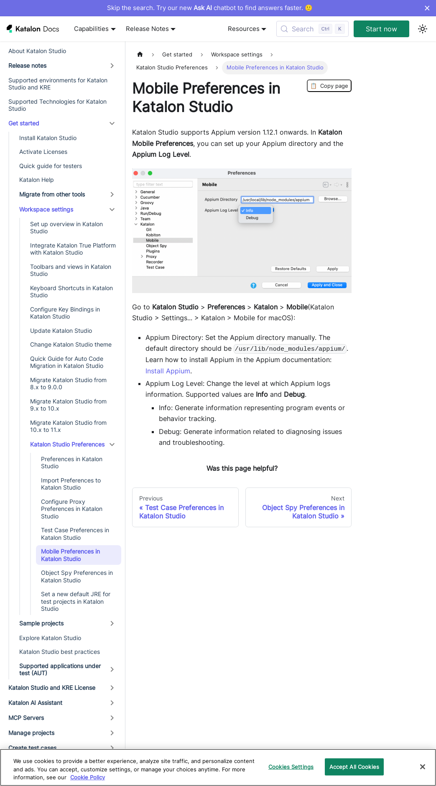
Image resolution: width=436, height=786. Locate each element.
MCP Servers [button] (26, 717)
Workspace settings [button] (46, 209)
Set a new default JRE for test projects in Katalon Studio (75, 601)
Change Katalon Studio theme (71, 344)
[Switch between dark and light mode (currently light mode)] (422, 29)
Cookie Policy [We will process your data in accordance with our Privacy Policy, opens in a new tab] (87, 777)
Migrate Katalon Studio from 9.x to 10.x (68, 405)
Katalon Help (36, 179)
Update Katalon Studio (61, 330)
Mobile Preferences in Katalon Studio (70, 555)
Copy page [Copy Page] (329, 85)
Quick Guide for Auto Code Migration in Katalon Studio (66, 362)
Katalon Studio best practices (59, 651)
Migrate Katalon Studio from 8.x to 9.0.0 (68, 383)
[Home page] (140, 54)
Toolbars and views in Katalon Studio (70, 270)
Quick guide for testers (50, 165)
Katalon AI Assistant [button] (35, 702)
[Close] (422, 767)
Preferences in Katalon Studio (71, 462)
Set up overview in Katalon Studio (66, 227)
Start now (381, 29)
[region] (218, 767)
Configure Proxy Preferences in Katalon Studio (71, 509)
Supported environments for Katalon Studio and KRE (57, 84)
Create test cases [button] (32, 747)
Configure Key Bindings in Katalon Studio (65, 313)
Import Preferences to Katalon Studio (71, 484)
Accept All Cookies (354, 766)
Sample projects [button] (41, 623)
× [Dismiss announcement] (427, 8)
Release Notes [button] (147, 29)
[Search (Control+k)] (312, 29)
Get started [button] (23, 123)
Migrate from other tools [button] (52, 194)
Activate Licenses (43, 151)
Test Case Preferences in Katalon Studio (75, 533)
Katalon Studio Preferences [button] (67, 444)
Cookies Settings (291, 766)
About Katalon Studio (37, 50)
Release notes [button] (27, 65)
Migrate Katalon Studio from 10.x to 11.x (68, 426)
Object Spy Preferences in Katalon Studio (77, 576)
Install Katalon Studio (47, 137)
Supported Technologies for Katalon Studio (57, 105)
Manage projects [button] (31, 732)
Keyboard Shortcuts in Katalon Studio (71, 291)
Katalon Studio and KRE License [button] (51, 687)
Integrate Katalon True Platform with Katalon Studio (73, 249)
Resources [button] (244, 29)
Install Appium (167, 371)
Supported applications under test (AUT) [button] (60, 669)
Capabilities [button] (91, 29)
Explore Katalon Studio (50, 637)
